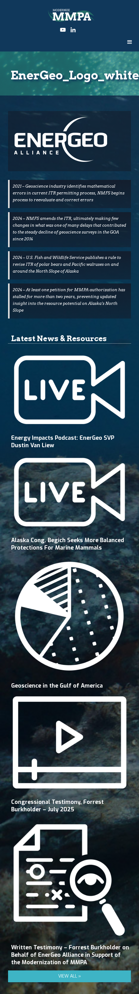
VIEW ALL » (69, 976)
